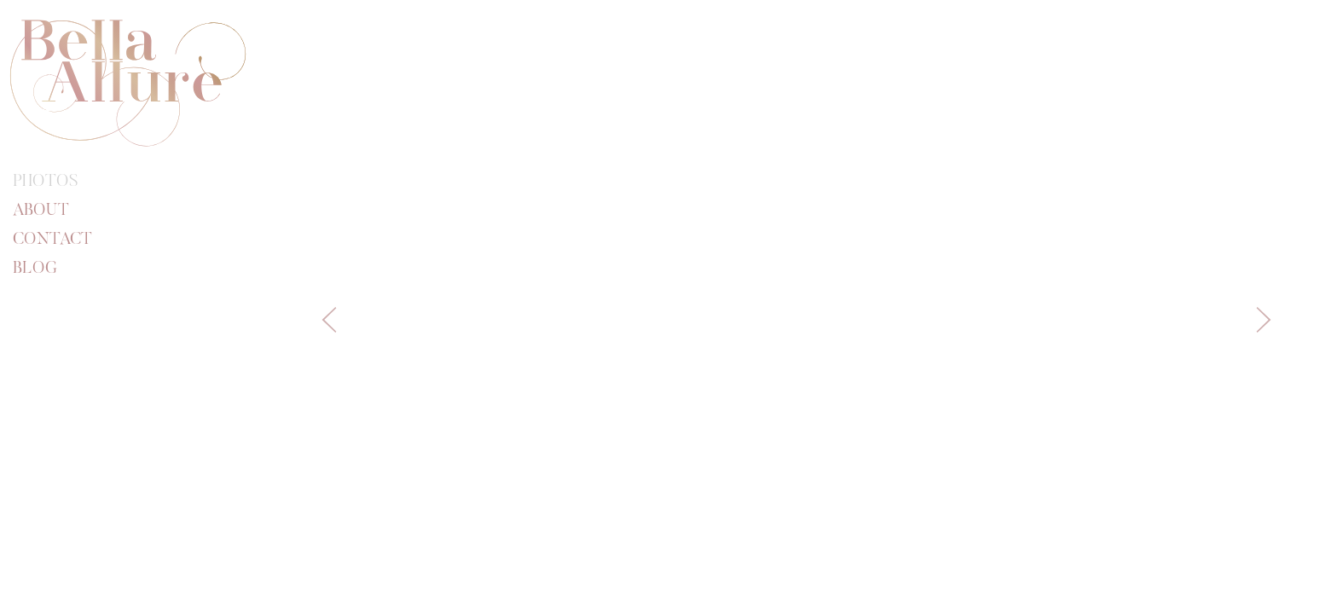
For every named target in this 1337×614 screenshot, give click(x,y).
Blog (35, 268)
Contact (52, 239)
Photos (45, 181)
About (41, 210)
